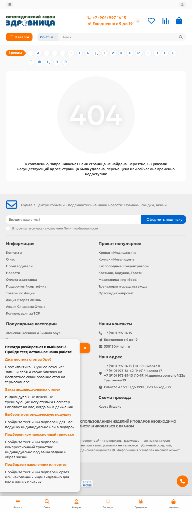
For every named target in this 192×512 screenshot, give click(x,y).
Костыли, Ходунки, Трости (120, 273)
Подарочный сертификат (27, 286)
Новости (13, 273)
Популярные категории (31, 324)
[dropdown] (10, 4)
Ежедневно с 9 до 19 (109, 24)
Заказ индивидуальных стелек (32, 389)
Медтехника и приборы (118, 280)
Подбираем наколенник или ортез (35, 464)
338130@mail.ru (117, 346)
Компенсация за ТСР (23, 313)
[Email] (73, 219)
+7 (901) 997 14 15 (106, 18)
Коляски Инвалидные (116, 259)
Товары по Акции (20, 293)
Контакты (14, 252)
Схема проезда (115, 397)
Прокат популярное (119, 243)
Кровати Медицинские (117, 252)
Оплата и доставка (21, 280)
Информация (20, 243)
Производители (19, 266)
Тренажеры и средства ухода (122, 286)
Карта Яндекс (109, 406)
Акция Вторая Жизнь (23, 300)
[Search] (122, 37)
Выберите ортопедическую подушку (38, 414)
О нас (10, 259)
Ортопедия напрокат (116, 293)
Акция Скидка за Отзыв (26, 307)
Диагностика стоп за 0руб (28, 359)
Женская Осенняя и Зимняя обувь (34, 333)
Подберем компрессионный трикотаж (39, 434)
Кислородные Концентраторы (124, 266)
